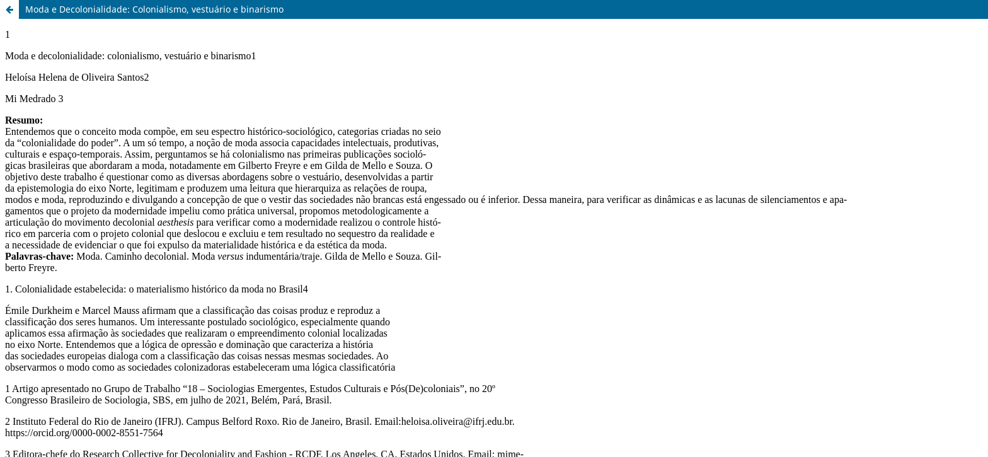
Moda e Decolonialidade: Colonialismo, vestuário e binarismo (154, 9)
